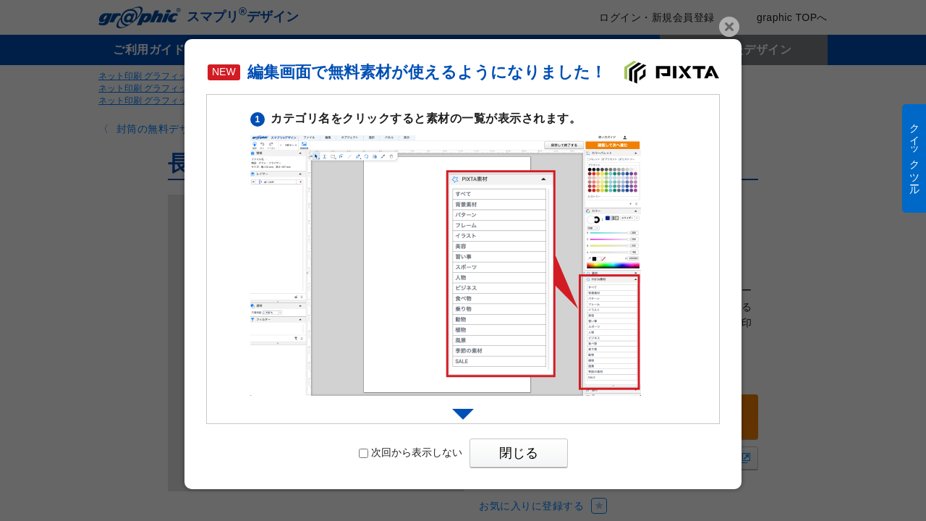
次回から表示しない (410, 452)
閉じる (518, 453)
